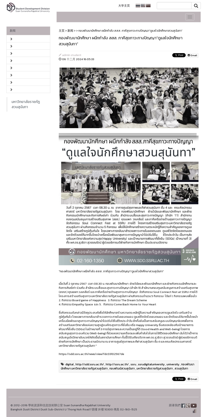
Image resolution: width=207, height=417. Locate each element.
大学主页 (124, 6)
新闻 (13, 31)
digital (69, 364)
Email (192, 55)
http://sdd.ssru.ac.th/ (89, 364)
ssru (133, 364)
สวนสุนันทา (181, 368)
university (172, 364)
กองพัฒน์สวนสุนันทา (122, 368)
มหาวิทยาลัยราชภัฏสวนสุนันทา (26, 104)
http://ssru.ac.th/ (117, 364)
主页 (62, 31)
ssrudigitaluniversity (151, 364)
